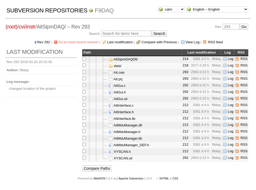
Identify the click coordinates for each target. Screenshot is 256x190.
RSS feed (215, 42)
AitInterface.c (121, 105)
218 (186, 65)
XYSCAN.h (120, 152)
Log (230, 59)
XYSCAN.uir (121, 158)
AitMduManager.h (125, 132)
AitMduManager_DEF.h (129, 145)
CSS (175, 178)
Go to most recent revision (79, 42)
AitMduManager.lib (125, 138)
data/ (115, 66)
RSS (244, 59)
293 (186, 72)
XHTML (164, 178)
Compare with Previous (159, 42)
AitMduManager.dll (125, 125)
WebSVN (99, 178)
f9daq (104, 10)
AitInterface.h (121, 112)
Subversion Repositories (46, 10)
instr (30, 27)
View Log (193, 42)
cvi (22, 27)
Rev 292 (43, 42)
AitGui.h (117, 92)
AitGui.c (117, 86)
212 (186, 105)
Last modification (120, 42)
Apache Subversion (131, 178)
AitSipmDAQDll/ (123, 59)
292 (186, 85)
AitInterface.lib (122, 119)
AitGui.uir (118, 99)
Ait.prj (115, 79)
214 (186, 59)
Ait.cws (116, 72)
